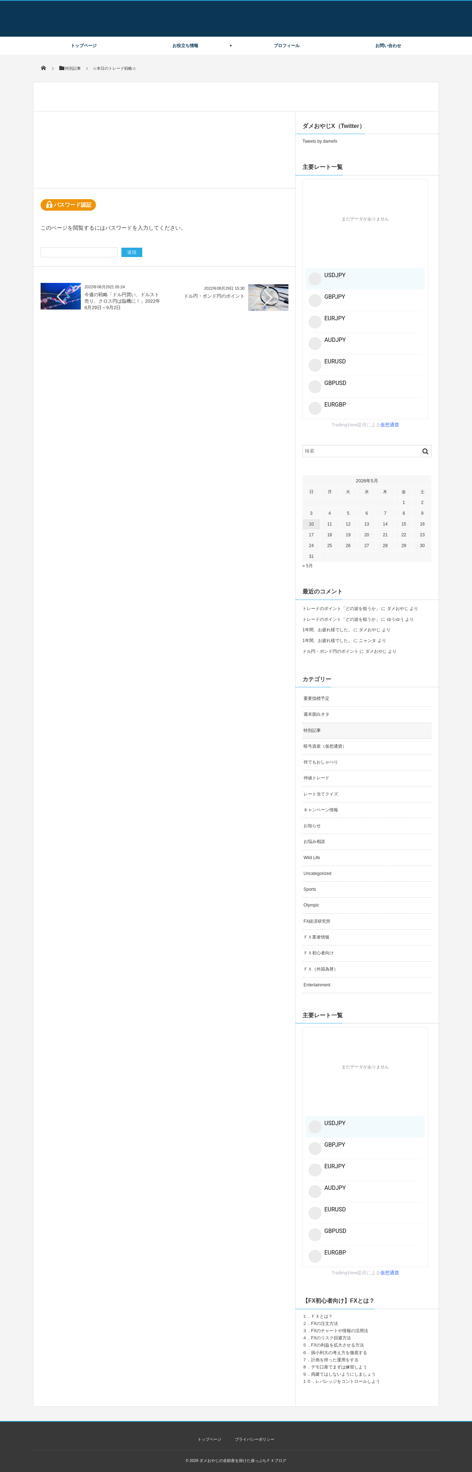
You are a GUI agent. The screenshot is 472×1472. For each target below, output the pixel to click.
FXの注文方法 (324, 1323)
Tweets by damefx (319, 141)
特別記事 (312, 730)
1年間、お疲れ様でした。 (327, 629)
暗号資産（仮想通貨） (325, 746)
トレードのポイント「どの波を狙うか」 (341, 608)
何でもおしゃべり (321, 762)
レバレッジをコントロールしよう (347, 1381)
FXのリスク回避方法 (331, 1337)
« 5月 (307, 565)
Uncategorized (317, 873)
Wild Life (312, 857)
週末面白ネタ (316, 714)
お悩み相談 (314, 841)
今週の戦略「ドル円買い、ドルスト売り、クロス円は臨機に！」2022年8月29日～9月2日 (122, 301)
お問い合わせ (388, 45)
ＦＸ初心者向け (319, 952)
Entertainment (317, 984)
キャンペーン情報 (321, 809)
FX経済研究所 (317, 921)
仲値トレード (316, 777)
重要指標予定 (316, 698)
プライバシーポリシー (254, 1439)
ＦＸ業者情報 (316, 937)
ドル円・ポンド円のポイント (214, 296)
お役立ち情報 (185, 45)
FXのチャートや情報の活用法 (339, 1330)
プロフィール (287, 45)
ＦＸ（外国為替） (321, 969)
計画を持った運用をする (334, 1359)
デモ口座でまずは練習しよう (339, 1367)
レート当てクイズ (321, 794)
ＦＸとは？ (322, 1316)
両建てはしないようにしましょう (343, 1374)
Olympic (311, 905)
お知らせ (312, 825)
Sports (310, 889)
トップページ (84, 45)
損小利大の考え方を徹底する (339, 1352)
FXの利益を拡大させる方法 (337, 1345)
